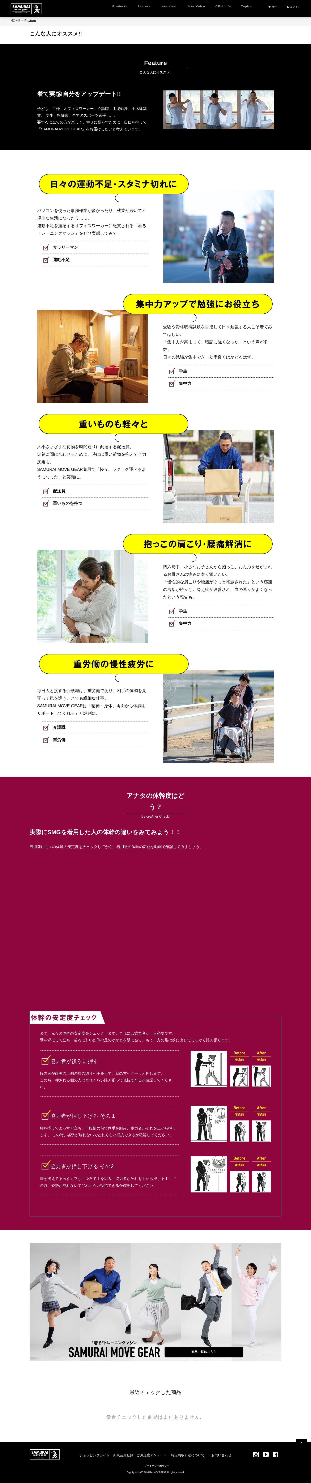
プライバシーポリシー (156, 1465)
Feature (144, 6)
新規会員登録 (123, 1455)
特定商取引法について (188, 1455)
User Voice (196, 6)
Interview (168, 6)
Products (119, 6)
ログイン (294, 6)
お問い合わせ (221, 1455)
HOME (15, 20)
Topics (246, 6)
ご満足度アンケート (152, 1455)
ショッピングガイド (95, 1455)
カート (274, 6)
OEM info (223, 6)
